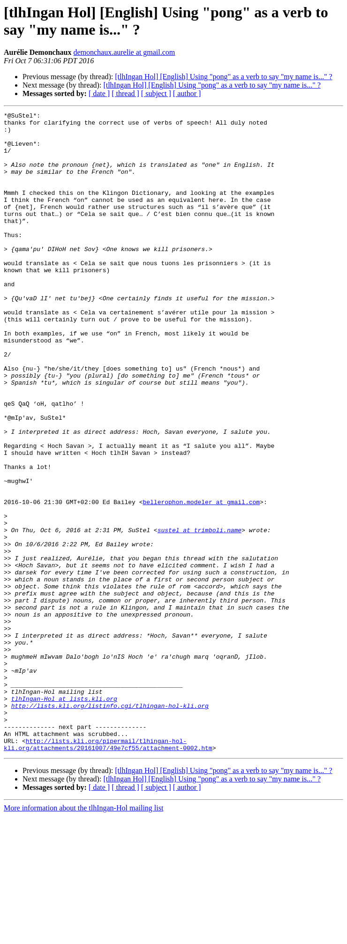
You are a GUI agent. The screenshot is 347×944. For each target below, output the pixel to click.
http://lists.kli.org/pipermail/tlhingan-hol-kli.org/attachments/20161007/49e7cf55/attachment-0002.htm (108, 871)
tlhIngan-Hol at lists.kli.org (64, 816)
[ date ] (99, 93)
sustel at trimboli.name (199, 614)
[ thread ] (125, 93)
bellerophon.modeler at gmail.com (201, 580)
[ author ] (187, 93)
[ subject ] (156, 93)
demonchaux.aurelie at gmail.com (124, 52)
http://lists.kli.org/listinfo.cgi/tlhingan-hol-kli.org (110, 825)
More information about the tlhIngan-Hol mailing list (83, 936)
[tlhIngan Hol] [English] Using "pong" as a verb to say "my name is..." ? (223, 77)
